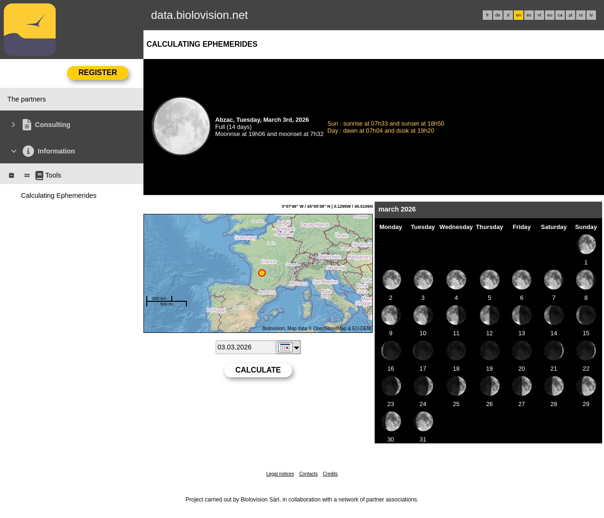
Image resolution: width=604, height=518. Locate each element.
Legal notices (280, 473)
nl (539, 15)
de (497, 15)
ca (560, 15)
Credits (330, 473)
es (529, 15)
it (508, 15)
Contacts (308, 473)
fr (487, 15)
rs (581, 15)
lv (591, 15)
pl (570, 15)
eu (549, 15)
